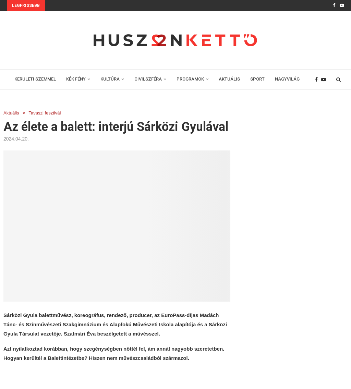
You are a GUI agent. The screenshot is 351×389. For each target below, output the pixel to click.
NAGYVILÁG (287, 79)
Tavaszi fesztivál (45, 113)
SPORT (257, 79)
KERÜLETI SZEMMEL (35, 79)
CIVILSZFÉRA (148, 79)
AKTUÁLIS (229, 79)
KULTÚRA (110, 79)
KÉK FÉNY (76, 79)
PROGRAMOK (190, 79)
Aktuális (11, 113)
